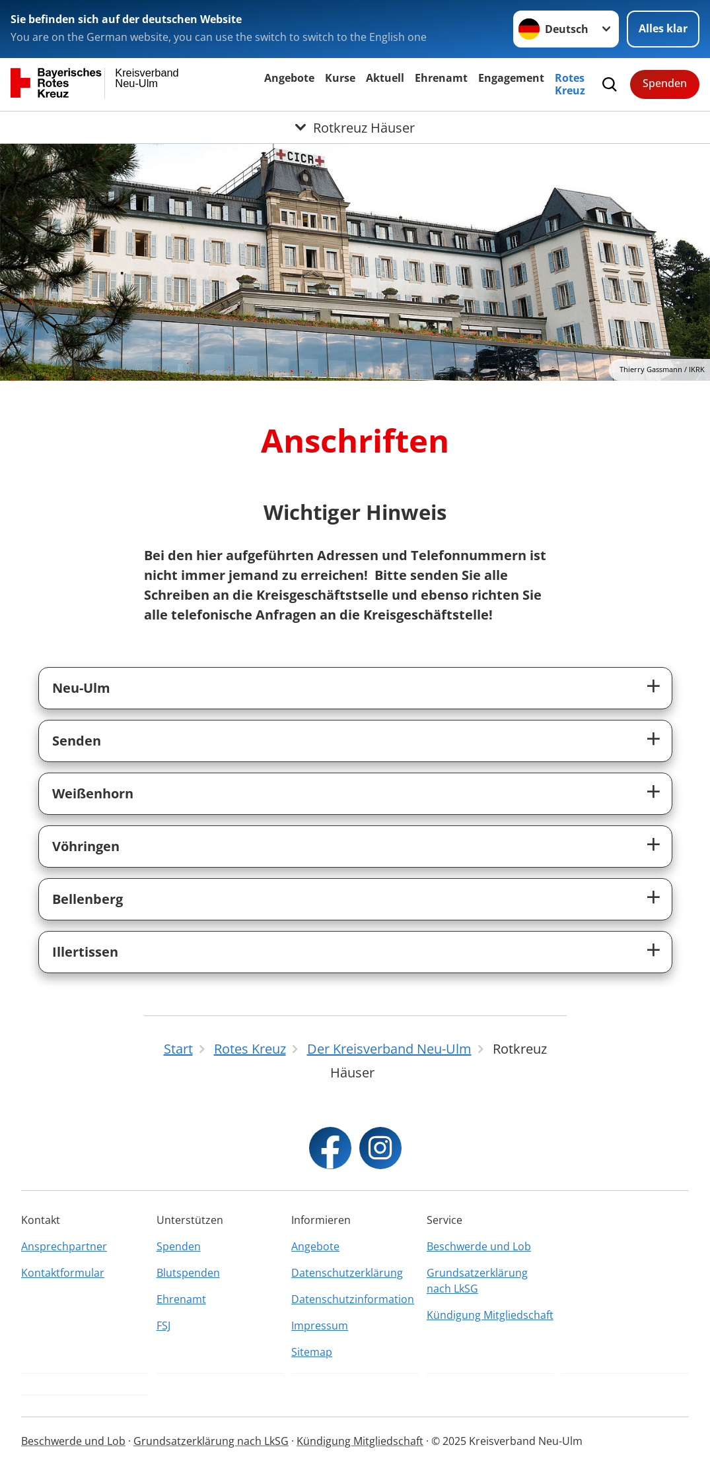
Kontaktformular (62, 1272)
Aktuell (385, 78)
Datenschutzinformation (352, 1299)
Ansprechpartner (64, 1246)
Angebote (289, 78)
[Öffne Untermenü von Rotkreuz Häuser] (355, 127)
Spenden (665, 83)
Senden (76, 741)
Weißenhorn (92, 793)
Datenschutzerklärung (347, 1272)
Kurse (340, 78)
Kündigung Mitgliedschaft (490, 1315)
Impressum (319, 1325)
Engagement (511, 78)
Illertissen (85, 952)
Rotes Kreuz (570, 84)
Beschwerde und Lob (479, 1246)
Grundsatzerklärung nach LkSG (477, 1280)
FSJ (163, 1325)
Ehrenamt (441, 78)
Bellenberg (87, 899)
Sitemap (311, 1352)
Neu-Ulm (81, 688)
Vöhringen (86, 846)
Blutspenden (188, 1272)
